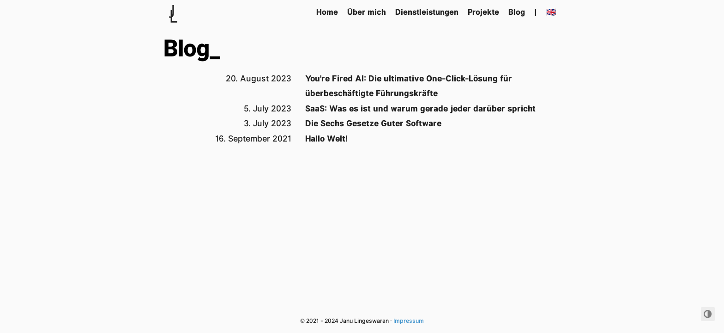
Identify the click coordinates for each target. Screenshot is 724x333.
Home (327, 12)
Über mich (366, 12)
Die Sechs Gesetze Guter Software (373, 123)
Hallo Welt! (326, 138)
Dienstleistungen (427, 12)
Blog (516, 12)
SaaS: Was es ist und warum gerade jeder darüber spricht (420, 108)
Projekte (483, 12)
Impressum (408, 320)
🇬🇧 (551, 12)
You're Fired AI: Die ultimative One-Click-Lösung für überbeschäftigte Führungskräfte (408, 86)
